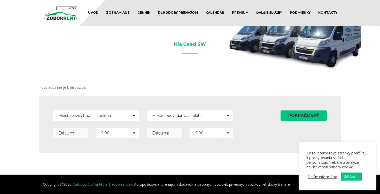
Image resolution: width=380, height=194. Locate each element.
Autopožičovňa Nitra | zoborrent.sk (102, 184)
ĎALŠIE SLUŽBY (269, 12)
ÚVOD (93, 12)
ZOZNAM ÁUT (118, 12)
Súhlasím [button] (351, 176)
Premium (240, 12)
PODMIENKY (300, 12)
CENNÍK (143, 12)
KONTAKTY (327, 12)
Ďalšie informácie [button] (322, 176)
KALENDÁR (215, 12)
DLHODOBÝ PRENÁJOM (178, 12)
